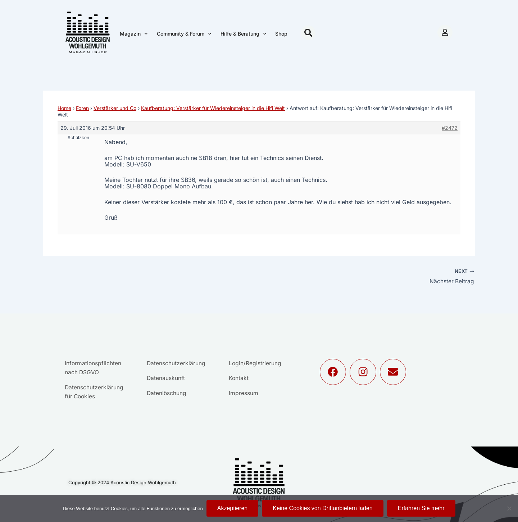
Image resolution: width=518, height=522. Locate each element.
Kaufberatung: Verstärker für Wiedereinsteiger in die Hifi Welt (213, 108)
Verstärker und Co (115, 108)
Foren (82, 108)
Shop (281, 34)
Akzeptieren (232, 508)
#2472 (450, 128)
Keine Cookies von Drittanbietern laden (323, 508)
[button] (308, 33)
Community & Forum (184, 33)
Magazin (134, 33)
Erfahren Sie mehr (421, 508)
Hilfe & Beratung (244, 33)
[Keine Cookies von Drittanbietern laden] (509, 508)
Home (64, 108)
